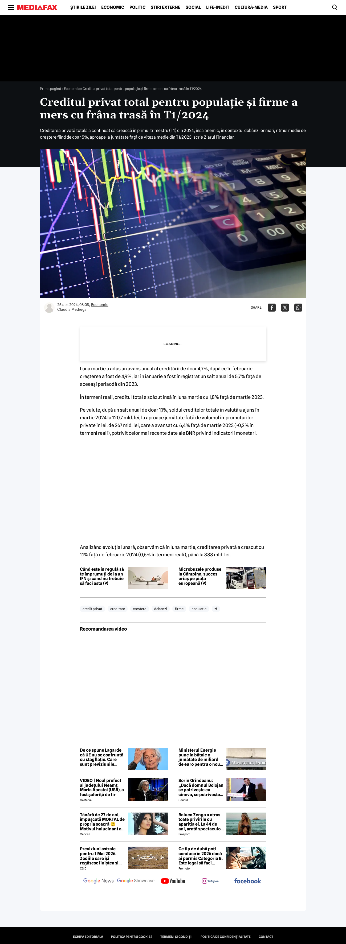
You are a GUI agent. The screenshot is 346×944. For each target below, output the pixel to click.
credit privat (92, 609)
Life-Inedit (217, 7)
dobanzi (160, 609)
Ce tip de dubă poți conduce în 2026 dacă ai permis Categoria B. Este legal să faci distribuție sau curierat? (200, 856)
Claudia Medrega (72, 309)
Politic (137, 7)
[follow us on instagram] (210, 881)
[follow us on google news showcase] (135, 881)
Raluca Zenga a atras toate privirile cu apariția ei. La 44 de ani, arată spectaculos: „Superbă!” (201, 822)
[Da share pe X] (285, 308)
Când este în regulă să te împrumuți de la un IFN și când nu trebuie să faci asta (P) (102, 576)
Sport (280, 7)
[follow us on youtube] (173, 881)
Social (193, 7)
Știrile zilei (83, 7)
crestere (139, 609)
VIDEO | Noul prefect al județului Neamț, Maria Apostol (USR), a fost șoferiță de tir (102, 787)
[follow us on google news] (98, 881)
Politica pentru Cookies (131, 937)
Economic (112, 7)
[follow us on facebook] (247, 881)
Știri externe (165, 7)
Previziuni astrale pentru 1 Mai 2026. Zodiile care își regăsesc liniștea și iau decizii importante (102, 856)
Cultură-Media (251, 7)
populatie (199, 609)
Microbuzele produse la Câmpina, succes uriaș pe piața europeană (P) (199, 576)
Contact (266, 937)
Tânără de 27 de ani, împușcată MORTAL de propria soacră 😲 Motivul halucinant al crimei (102, 822)
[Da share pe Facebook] (272, 308)
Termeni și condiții (176, 937)
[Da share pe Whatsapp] (298, 308)
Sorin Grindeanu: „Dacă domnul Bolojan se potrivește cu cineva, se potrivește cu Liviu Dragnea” (200, 787)
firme (179, 609)
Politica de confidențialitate (226, 937)
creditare (117, 609)
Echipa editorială (88, 937)
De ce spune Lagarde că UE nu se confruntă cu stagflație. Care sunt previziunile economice (101, 757)
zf (215, 609)
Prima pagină (50, 88)
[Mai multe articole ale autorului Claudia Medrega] (49, 307)
